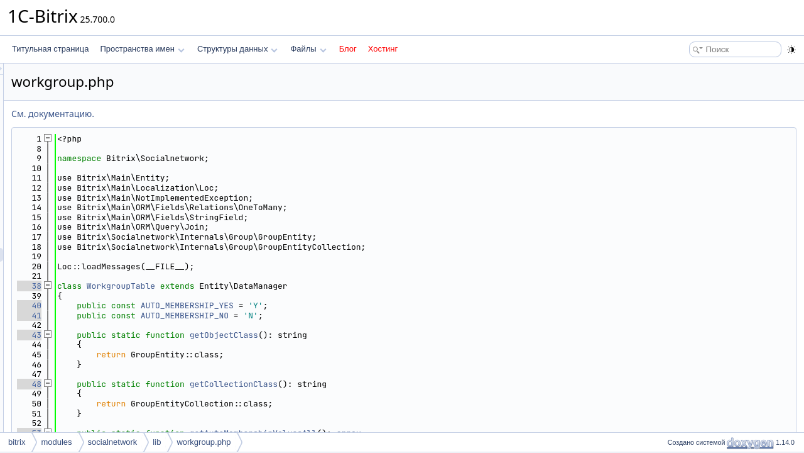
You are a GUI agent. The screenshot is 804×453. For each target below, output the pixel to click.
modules (56, 442)
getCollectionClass (391, 384)
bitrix (16, 442)
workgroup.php (204, 442)
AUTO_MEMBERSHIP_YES (344, 305)
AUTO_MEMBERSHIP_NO (342, 315)
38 (186, 286)
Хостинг (383, 48)
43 (186, 335)
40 (186, 305)
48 (186, 384)
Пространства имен (142, 48)
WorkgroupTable (278, 286)
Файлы (308, 48)
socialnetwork (113, 442)
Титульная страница (50, 48)
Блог (348, 48)
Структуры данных (237, 48)
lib (157, 442)
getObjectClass (381, 335)
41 (186, 315)
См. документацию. (209, 114)
